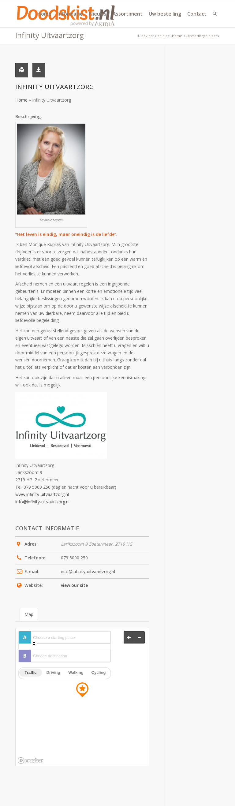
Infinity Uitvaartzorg (49, 35)
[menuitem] (44, 13)
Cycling (98, 672)
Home (21, 100)
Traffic (30, 672)
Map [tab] (28, 614)
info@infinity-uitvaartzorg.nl (42, 502)
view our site (74, 585)
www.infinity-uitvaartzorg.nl (42, 494)
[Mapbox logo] (30, 760)
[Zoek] (215, 13)
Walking (75, 672)
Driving (53, 672)
